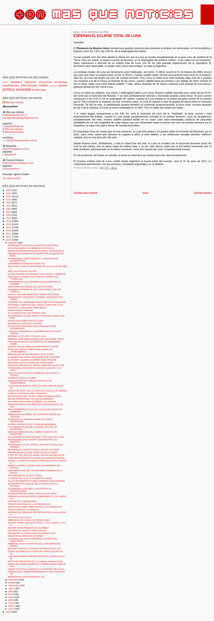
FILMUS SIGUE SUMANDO (20, 310)
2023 (9, 199)
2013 (9, 230)
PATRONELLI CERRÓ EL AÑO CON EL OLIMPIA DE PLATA (35, 305)
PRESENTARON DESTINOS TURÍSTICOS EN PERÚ (32, 494)
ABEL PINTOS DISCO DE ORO (22, 271)
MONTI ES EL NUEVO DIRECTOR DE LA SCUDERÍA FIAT (35, 507)
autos (5, 82)
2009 (9, 612)
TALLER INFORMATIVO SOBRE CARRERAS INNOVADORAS (36, 481)
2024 (9, 196)
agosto (11, 588)
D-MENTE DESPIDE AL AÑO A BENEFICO (27, 393)
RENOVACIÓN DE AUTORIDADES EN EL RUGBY (31, 354)
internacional (29, 85)
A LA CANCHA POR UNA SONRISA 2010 (26, 313)
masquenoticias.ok (14, 126)
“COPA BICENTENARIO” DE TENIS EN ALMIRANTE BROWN (36, 458)
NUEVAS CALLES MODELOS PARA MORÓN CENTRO (33, 347)
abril (10, 600)
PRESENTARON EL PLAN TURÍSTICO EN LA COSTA (32, 452)
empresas (61, 82)
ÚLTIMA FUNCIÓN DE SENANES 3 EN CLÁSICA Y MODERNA (37, 274)
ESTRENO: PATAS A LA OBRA (22, 378)
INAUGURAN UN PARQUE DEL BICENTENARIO (30, 287)
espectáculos (11, 85)
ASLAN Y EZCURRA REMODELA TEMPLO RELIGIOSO (33, 294)
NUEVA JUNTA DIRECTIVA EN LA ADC (26, 321)
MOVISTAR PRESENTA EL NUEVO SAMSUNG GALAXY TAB (36, 365)
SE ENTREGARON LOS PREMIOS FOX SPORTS (31, 248)
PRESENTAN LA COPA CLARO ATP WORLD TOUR (31, 533)
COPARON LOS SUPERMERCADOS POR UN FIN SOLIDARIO (37, 302)
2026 (9, 190)
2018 (9, 215)
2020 (9, 208)
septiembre (14, 585)
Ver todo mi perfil (11, 178)
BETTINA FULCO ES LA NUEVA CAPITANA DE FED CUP (34, 549)
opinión (62, 85)
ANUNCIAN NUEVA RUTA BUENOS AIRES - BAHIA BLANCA (36, 251)
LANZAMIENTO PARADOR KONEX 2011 (27, 263)
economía (45, 82)
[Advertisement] (128, 181)
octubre (12, 582)
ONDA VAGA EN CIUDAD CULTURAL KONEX (29, 520)
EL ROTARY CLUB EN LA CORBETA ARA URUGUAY (32, 360)
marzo (11, 603)
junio (11, 594)
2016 (9, 221)
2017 (9, 218)
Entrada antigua (202, 192)
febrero (12, 606)
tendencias (39, 89)
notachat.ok (10, 154)
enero (11, 609)
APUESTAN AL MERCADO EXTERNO (25, 536)
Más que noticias (14, 102)
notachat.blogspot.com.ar (16, 148)
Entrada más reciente (85, 192)
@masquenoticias (14, 132)
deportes (30, 82)
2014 (9, 227)
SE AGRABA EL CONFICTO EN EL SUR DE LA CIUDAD (34, 450)
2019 (9, 212)
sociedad (23, 89)
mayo (11, 597)
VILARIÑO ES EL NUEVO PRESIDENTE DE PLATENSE (33, 357)
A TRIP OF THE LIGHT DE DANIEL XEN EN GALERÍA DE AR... (37, 455)
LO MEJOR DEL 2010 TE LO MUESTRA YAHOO (30, 478)
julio (10, 591)
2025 (9, 193)
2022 (9, 202)
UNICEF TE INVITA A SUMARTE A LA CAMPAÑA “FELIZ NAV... (37, 569)
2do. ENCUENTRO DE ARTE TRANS (25, 475)
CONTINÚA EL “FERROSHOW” (22, 501)
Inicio (145, 192)
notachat (53, 86)
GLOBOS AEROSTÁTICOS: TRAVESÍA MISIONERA (32, 424)
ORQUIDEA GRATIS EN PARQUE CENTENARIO (30, 363)
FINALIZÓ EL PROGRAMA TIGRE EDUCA (27, 308)
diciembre (13, 243)
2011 (9, 236)
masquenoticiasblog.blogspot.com (20, 117)
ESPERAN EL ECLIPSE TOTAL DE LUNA (27, 336)
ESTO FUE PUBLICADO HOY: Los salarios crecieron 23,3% (35, 561)
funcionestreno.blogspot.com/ (18, 163)
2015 (9, 224)
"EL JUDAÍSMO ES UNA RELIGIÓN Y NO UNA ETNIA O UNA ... (37, 437)
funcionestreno (11, 168)
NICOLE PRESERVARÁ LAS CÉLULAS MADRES (30, 399)
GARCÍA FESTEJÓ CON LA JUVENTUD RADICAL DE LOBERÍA (37, 391)
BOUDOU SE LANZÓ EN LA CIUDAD (25, 324)
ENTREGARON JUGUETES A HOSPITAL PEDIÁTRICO (33, 245)
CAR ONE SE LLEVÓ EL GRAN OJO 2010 (27, 530)
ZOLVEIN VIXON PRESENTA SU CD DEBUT (28, 528)
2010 (9, 239)
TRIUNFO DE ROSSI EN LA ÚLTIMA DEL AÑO (29, 504)
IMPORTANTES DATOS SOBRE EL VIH (26, 577)
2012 (9, 233)
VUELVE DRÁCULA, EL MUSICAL (23, 510)
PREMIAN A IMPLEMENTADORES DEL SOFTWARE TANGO (36, 339)
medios (43, 85)
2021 (9, 205)
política (9, 89)
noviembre (13, 579)
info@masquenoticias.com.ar (21, 140)
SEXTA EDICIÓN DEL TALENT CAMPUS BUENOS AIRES (34, 396)
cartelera (16, 82)
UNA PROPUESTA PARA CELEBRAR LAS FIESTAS (32, 402)
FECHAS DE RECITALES (19, 517)
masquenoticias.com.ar (15, 115)
